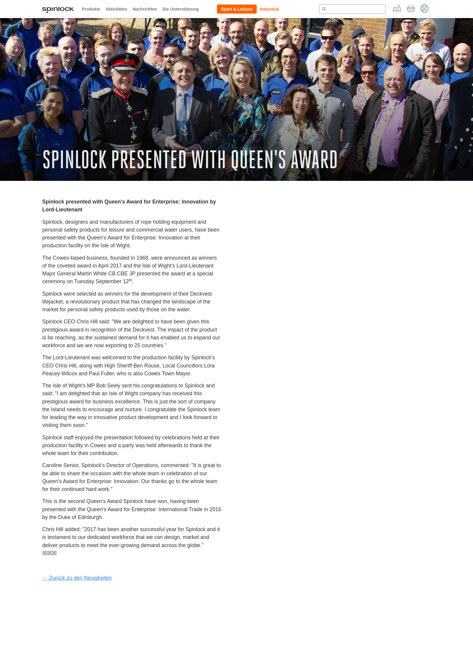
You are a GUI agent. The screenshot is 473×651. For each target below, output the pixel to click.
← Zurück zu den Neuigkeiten (77, 578)
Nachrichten (145, 9)
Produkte (91, 9)
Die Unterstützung (180, 9)
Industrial (269, 9)
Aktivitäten (116, 9)
